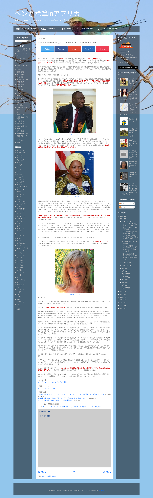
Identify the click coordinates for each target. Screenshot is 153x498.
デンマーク (20, 236)
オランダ (20, 184)
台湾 (18, 304)
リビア (19, 292)
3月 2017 (125, 285)
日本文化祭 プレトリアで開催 (133, 174)
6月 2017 (125, 277)
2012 (122, 303)
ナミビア (20, 245)
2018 (122, 216)
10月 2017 (125, 265)
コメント (123, 207)
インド (19, 172)
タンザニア (20, 228)
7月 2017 (125, 274)
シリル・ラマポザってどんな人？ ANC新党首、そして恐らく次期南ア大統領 (129, 226)
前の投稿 (107, 472)
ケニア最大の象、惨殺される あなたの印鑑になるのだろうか (133, 82)
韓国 (18, 309)
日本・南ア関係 (22, 107)
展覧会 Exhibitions (48, 29)
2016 (122, 291)
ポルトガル (20, 272)
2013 (122, 300)
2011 (122, 305)
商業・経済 (20, 84)
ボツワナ (20, 270)
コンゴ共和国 (21, 201)
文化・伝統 (20, 98)
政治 (99, 407)
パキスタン (20, 253)
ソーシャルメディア (23, 58)
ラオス (19, 287)
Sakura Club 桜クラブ (127, 62)
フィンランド (21, 255)
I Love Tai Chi (124, 60)
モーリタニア (21, 285)
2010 (122, 308)
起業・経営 (20, 140)
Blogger (101, 490)
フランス (20, 258)
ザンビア (20, 206)
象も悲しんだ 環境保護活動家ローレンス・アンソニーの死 (134, 132)
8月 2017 (125, 271)
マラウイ (20, 275)
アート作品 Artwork (84, 29)
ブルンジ (20, 262)
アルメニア (20, 160)
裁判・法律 (20, 131)
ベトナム (20, 265)
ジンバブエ (20, 211)
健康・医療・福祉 (22, 79)
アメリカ (20, 157)
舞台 (18, 128)
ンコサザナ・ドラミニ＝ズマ (74, 196)
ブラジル (20, 260)
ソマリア (20, 223)
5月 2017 (125, 279)
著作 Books (66, 29)
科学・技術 (20, 123)
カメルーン (20, 194)
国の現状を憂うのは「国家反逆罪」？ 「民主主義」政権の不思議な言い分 (62, 398)
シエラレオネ (21, 209)
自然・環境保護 (22, 126)
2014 (122, 297)
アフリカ (20, 155)
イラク (19, 170)
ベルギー (20, 267)
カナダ (19, 192)
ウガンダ (20, 177)
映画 (18, 110)
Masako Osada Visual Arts (128, 57)
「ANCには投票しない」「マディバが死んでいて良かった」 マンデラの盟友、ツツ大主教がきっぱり (71, 394)
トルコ (19, 238)
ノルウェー (20, 250)
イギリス (20, 165)
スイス (19, 214)
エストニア (20, 179)
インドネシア (21, 175)
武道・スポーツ (22, 115)
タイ (18, 226)
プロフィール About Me (107, 29)
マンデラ (68, 407)
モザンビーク (21, 280)
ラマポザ (75, 407)
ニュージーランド (22, 248)
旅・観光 (20, 105)
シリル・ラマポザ (74, 134)
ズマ (63, 407)
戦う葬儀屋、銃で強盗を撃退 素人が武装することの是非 (133, 154)
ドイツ (19, 240)
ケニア (19, 199)
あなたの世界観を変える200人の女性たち (129, 242)
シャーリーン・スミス (74, 294)
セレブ (19, 56)
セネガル (20, 221)
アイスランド (21, 150)
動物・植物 (20, 82)
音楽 (18, 142)
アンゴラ (20, 162)
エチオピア (20, 182)
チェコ (19, 231)
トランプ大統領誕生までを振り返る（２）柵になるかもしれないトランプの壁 (129, 248)
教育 (18, 96)
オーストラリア (22, 187)
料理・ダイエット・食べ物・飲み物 (23, 101)
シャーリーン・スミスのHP (47, 388)
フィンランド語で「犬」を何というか (133, 119)
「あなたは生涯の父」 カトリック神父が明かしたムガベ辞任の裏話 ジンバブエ (130, 256)
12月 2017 (125, 221)
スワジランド (21, 218)
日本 (18, 307)
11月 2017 (125, 262)
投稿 (121, 203)
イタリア (20, 167)
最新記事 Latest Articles (26, 29)
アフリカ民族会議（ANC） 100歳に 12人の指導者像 (55, 400)
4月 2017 (125, 282)
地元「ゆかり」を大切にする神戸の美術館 (133, 142)
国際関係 (20, 87)
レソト (19, 297)
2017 (122, 219)
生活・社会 (20, 121)
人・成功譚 (20, 74)
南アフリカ (20, 302)
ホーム (74, 472)
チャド (19, 233)
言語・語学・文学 (22, 133)
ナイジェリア (21, 243)
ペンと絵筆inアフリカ (47, 13)
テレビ (19, 60)
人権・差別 (20, 77)
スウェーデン (21, 216)
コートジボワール (22, 204)
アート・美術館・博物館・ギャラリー (23, 50)
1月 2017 (125, 288)
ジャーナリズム (22, 53)
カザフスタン (21, 189)
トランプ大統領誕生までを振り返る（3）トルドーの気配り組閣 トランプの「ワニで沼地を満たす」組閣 (129, 235)
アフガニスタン (22, 152)
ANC (44, 407)
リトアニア (20, 289)
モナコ (19, 282)
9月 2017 (125, 268)
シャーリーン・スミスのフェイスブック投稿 (52, 382)
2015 (122, 294)
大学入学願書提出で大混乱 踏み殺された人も (134, 164)
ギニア (19, 197)
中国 (18, 299)
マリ (18, 277)
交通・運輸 (20, 72)
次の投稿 (42, 472)
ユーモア (20, 69)
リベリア (20, 294)
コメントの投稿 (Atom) (48, 476)
